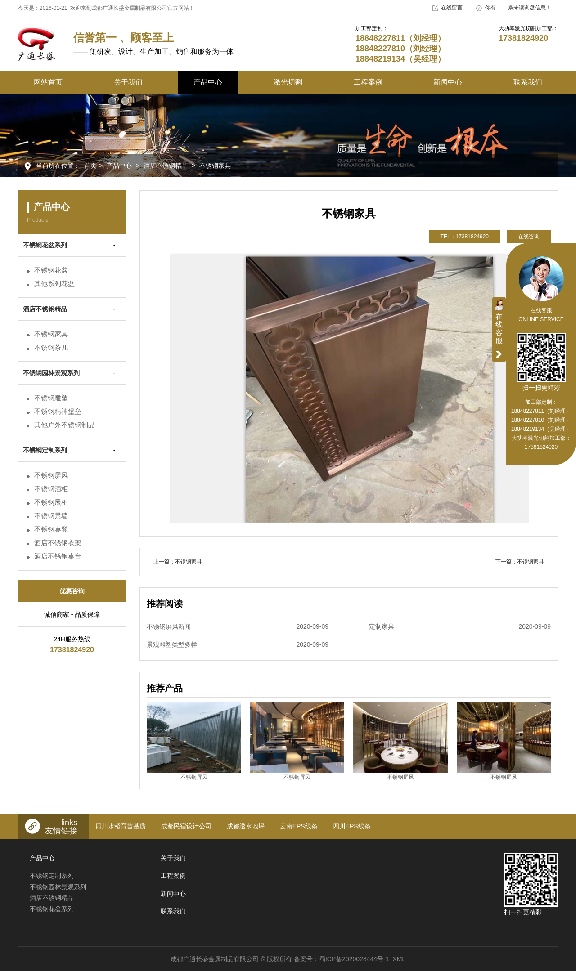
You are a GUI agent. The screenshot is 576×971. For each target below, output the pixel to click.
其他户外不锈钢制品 (64, 425)
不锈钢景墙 (51, 515)
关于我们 (128, 82)
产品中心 (208, 82)
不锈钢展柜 (51, 502)
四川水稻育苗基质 (120, 826)
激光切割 (288, 82)
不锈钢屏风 (51, 475)
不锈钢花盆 (51, 270)
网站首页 (48, 82)
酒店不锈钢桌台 (57, 556)
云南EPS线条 (299, 826)
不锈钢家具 (215, 165)
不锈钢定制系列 (45, 450)
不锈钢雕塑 (51, 398)
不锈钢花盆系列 (45, 245)
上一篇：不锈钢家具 (177, 562)
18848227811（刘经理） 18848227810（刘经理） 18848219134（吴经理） (541, 420)
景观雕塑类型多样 (237, 644)
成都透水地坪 (246, 826)
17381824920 (541, 447)
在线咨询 (529, 236)
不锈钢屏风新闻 (237, 626)
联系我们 (527, 82)
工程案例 (368, 82)
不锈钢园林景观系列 (51, 372)
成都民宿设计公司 (186, 826)
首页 (90, 165)
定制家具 (460, 626)
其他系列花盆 (54, 283)
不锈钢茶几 (51, 347)
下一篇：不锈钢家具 (519, 562)
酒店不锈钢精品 (166, 165)
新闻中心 (447, 82)
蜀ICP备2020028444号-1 (354, 958)
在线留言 (447, 8)
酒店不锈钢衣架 (57, 542)
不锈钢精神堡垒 (57, 411)
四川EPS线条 (352, 826)
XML (398, 958)
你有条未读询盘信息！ (513, 8)
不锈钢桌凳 (51, 529)
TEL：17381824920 (465, 236)
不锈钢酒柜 (51, 488)
